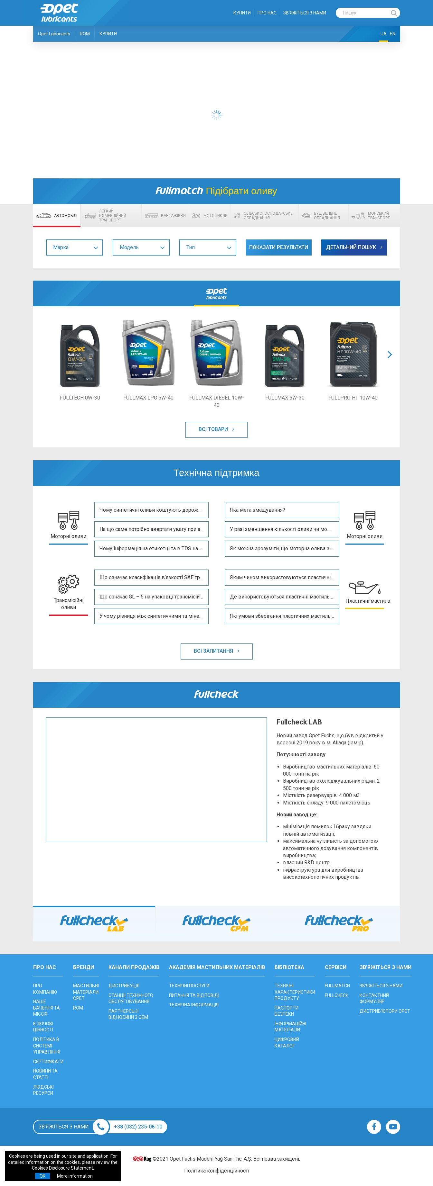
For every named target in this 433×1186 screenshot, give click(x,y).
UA (384, 33)
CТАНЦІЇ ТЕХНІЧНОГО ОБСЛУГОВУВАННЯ (130, 998)
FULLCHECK (336, 995)
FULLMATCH (337, 985)
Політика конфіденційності (216, 1171)
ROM (85, 33)
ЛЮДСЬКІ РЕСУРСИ (43, 1090)
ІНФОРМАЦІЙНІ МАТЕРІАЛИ (290, 1027)
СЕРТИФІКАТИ (48, 1061)
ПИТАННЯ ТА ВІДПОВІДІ (194, 995)
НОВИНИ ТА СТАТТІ (45, 1074)
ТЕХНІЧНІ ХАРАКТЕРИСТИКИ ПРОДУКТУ (295, 992)
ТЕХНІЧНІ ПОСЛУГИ (189, 985)
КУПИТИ (242, 12)
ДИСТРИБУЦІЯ (123, 985)
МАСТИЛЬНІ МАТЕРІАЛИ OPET (86, 992)
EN (392, 33)
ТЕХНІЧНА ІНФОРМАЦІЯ (194, 1004)
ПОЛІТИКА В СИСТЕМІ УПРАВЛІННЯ (46, 1046)
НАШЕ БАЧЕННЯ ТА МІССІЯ (46, 1008)
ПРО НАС (267, 12)
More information (75, 1176)
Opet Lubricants (54, 33)
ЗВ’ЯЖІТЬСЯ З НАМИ (304, 12)
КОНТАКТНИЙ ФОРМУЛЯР (374, 998)
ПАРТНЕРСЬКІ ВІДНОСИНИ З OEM (128, 1014)
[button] (390, 362)
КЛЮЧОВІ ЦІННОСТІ (43, 1027)
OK (42, 1176)
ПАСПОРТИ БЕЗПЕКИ (286, 1011)
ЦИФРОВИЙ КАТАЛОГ (287, 1042)
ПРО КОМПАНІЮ (45, 989)
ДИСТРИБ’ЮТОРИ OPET (385, 1011)
